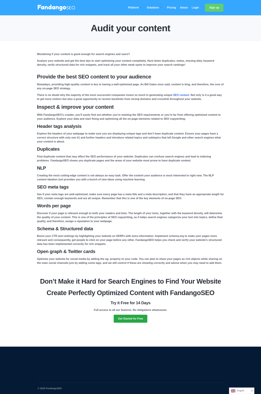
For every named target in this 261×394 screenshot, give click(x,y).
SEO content (181, 95)
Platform (133, 7)
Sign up (214, 7)
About (184, 7)
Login (195, 7)
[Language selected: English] (241, 391)
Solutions (153, 7)
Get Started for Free (130, 318)
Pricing (171, 7)
